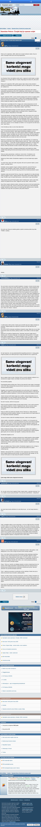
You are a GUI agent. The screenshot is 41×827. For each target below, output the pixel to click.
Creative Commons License (27, 809)
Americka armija (6, 660)
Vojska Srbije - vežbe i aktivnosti (9, 652)
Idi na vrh (39, 603)
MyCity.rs (24, 804)
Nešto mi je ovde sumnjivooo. (9, 668)
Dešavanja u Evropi (7, 748)
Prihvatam (30, 824)
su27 (2, 516)
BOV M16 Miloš (6, 656)
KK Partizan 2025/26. (7, 676)
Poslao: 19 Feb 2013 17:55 (15, 278)
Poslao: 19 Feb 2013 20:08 (13, 316)
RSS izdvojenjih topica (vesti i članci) (11, 768)
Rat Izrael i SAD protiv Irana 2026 (10, 641)
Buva (5, 221)
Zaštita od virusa (29, 804)
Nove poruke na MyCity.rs (7, 665)
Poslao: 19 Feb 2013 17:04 (16, 264)
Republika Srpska (6, 744)
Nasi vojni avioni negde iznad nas (10, 737)
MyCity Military (3, 28)
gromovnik (4, 483)
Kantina (9, 28)
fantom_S (7, 264)
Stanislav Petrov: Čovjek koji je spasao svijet (21, 28)
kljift (5, 46)
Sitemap (21, 799)
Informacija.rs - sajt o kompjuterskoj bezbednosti (13, 683)
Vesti (31, 803)
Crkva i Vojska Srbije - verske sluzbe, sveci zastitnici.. (14, 645)
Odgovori (18, 35)
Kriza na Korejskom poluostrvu (9, 649)
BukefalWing (5, 278)
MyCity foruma (12, 821)
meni (10, 1)
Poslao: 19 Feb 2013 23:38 (11, 345)
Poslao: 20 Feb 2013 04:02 (16, 501)
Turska (4, 752)
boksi (2, 345)
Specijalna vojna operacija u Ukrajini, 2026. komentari (14, 637)
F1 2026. (4, 679)
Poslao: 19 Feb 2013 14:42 (14, 221)
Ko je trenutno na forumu (7, 775)
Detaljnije (33, 778)
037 (5, 541)
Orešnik (4, 705)
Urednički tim (27, 799)
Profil (4, 217)
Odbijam (37, 824)
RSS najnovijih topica (7, 760)
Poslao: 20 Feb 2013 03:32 (14, 483)
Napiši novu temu (7, 35)
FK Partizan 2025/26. (7, 687)
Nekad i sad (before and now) (9, 691)
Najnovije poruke (14, 799)
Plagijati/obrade (6, 672)
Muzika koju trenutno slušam (9, 741)
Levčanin (7, 501)
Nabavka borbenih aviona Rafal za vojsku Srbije (13, 709)
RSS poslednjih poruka (7, 764)
